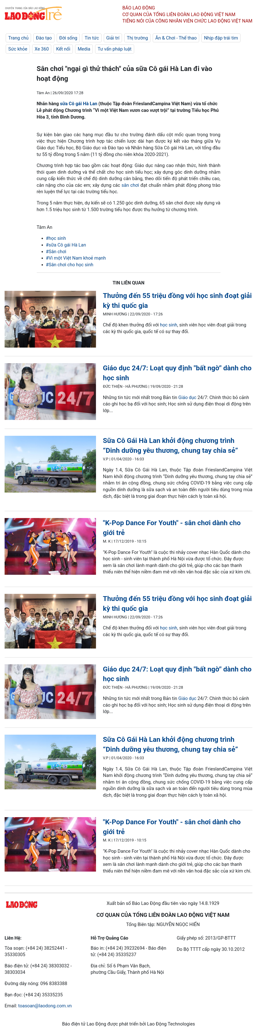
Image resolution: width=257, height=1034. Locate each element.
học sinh (168, 325)
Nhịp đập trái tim (221, 38)
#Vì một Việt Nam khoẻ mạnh (76, 258)
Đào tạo (44, 38)
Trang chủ (18, 38)
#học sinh (56, 238)
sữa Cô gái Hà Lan (78, 103)
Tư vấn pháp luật (114, 49)
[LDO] (50, 320)
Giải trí (112, 38)
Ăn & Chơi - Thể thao (176, 38)
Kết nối (63, 49)
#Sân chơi (56, 251)
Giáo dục (187, 397)
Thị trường (137, 38)
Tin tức (92, 38)
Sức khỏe (17, 49)
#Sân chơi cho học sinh (69, 264)
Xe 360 (42, 49)
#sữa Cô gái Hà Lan (66, 245)
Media (84, 49)
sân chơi (130, 185)
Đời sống (68, 38)
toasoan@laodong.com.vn (45, 1006)
